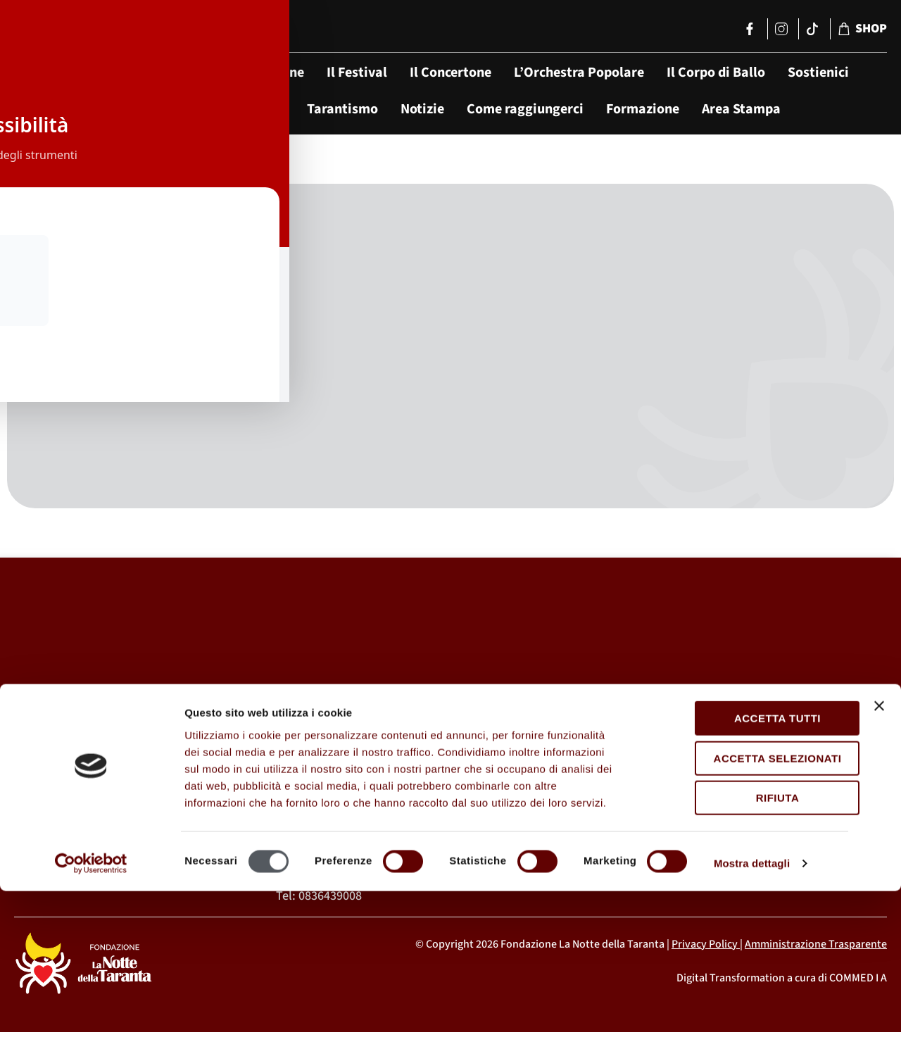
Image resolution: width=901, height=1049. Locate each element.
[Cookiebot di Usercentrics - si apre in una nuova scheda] (91, 1021)
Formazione (642, 109)
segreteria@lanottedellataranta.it (692, 835)
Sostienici (818, 72)
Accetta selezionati (747, 916)
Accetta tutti (747, 876)
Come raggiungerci (525, 109)
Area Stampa (741, 109)
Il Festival (357, 72)
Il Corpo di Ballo (716, 72)
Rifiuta (747, 956)
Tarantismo (342, 109)
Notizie (422, 109)
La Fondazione (259, 72)
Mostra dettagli (752, 1021)
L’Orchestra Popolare (579, 72)
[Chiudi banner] (879, 864)
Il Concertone (450, 72)
